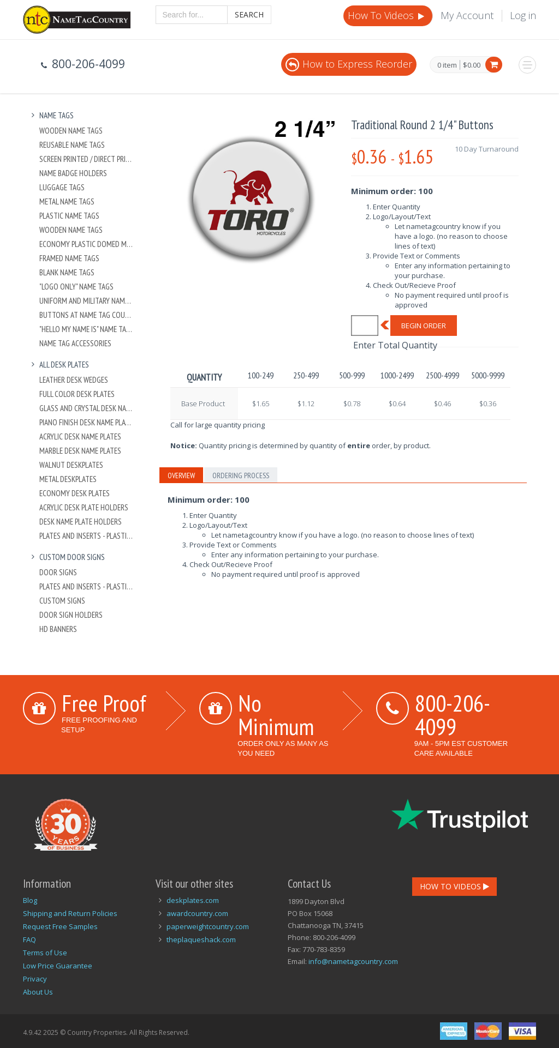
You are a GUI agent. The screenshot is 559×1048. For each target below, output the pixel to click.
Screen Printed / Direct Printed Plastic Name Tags (86, 159)
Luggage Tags (62, 187)
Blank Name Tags (66, 272)
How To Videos (387, 15)
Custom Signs (62, 600)
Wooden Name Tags (71, 130)
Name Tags (51, 115)
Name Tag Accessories (75, 343)
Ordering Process (240, 475)
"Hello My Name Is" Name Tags (86, 329)
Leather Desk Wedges (73, 380)
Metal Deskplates (68, 479)
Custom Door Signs (66, 557)
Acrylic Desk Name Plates (80, 436)
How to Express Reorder (349, 63)
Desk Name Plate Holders (80, 521)
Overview (181, 475)
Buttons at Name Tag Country (86, 315)
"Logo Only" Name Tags (76, 286)
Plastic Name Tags (69, 215)
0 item (447, 65)
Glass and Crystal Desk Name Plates (86, 408)
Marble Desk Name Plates (80, 450)
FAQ (29, 939)
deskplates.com (192, 900)
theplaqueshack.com (201, 939)
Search (249, 14)
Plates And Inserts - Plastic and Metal (86, 536)
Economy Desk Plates (74, 493)
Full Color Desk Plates (77, 394)
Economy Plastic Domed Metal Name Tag (86, 244)
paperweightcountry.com (207, 926)
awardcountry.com (197, 913)
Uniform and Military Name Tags (86, 301)
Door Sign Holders (71, 615)
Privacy (35, 979)
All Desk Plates (58, 364)
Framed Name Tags (69, 258)
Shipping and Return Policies (70, 913)
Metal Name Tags (66, 201)
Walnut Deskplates (71, 465)
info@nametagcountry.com (353, 961)
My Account (467, 15)
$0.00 (471, 65)
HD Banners (58, 629)
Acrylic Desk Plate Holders (83, 507)
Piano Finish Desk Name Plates (86, 422)
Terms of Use (45, 952)
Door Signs (58, 572)
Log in (523, 15)
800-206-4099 (452, 715)
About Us (38, 992)
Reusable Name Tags (72, 145)
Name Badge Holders (73, 173)
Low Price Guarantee (57, 966)
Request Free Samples (60, 926)
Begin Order (423, 325)
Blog (30, 900)
